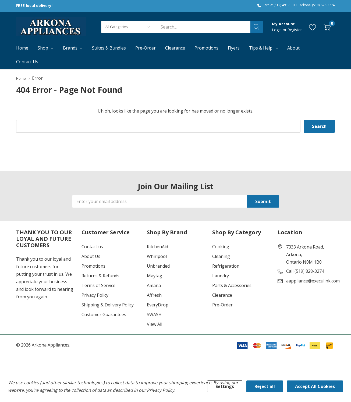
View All (154, 324)
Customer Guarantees (103, 314)
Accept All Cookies (315, 386)
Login (277, 29)
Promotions (93, 266)
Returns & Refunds (100, 275)
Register (295, 29)
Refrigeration (225, 266)
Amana (154, 285)
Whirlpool (157, 256)
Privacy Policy (94, 295)
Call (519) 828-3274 (305, 271)
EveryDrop (157, 304)
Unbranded (158, 266)
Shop (43, 48)
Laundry (220, 275)
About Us (90, 256)
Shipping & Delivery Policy (107, 304)
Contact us (92, 246)
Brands (70, 48)
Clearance (222, 295)
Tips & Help (260, 48)
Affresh (154, 295)
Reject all (264, 386)
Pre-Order (222, 304)
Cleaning (221, 256)
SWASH (154, 314)
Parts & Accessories (231, 285)
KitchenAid (157, 246)
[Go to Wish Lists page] (312, 27)
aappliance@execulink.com (313, 281)
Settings (224, 386)
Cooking (220, 246)
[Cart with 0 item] (327, 27)
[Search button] (256, 27)
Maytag (154, 275)
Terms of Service (98, 285)
